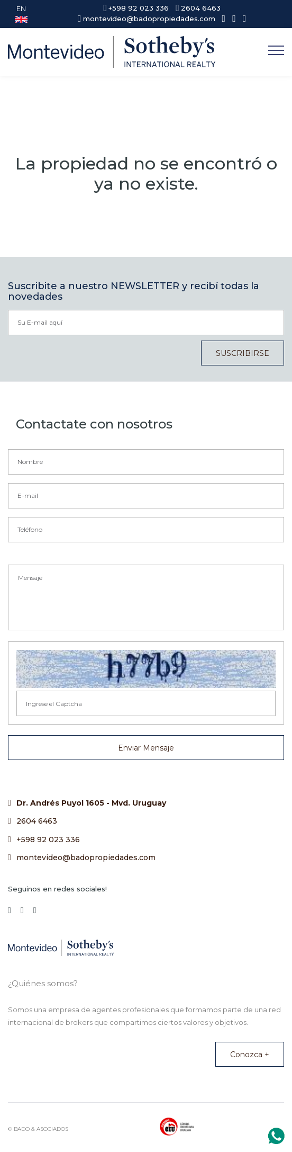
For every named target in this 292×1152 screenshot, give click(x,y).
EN (21, 13)
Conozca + (249, 1054)
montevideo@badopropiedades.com (86, 857)
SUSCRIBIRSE (242, 353)
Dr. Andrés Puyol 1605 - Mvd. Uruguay (91, 803)
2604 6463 (36, 821)
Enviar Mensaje (146, 748)
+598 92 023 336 (48, 839)
